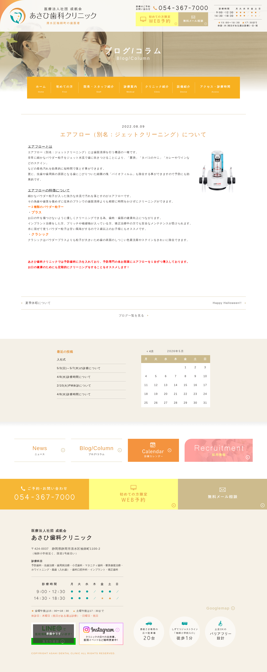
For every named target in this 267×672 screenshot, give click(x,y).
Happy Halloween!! (227, 303)
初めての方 (64, 86)
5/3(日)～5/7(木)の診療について (79, 368)
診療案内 (130, 86)
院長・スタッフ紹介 (99, 86)
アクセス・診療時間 (215, 86)
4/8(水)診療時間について (74, 376)
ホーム (41, 86)
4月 (151, 351)
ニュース (40, 450)
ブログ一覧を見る (131, 315)
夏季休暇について (38, 303)
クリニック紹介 (157, 86)
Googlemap (221, 608)
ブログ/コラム (97, 450)
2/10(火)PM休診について (74, 385)
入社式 (61, 359)
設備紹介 (184, 86)
